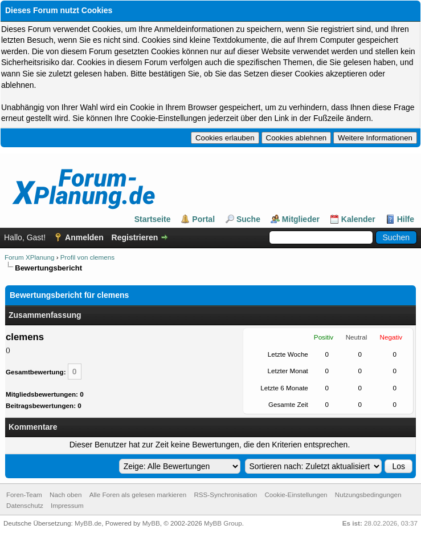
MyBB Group (223, 523)
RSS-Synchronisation (225, 494)
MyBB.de (88, 523)
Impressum (67, 505)
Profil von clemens (87, 257)
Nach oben (65, 494)
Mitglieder (301, 219)
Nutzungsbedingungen (368, 494)
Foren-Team (24, 494)
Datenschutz (24, 505)
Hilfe (405, 219)
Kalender (358, 219)
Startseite (152, 219)
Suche (248, 219)
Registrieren (135, 237)
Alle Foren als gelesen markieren (137, 494)
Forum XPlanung (29, 257)
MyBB (151, 523)
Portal (203, 219)
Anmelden (84, 237)
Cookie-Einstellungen (295, 494)
